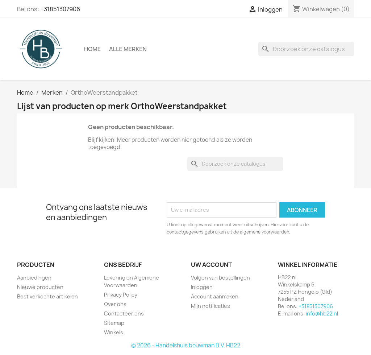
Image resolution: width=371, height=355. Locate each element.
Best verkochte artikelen (47, 296)
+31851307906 (60, 9)
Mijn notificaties (210, 305)
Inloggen (202, 287)
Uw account (211, 265)
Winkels (113, 332)
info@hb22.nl (322, 313)
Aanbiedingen (34, 277)
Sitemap (114, 322)
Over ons (115, 304)
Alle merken (128, 49)
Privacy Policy (120, 294)
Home (92, 49)
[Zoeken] (306, 49)
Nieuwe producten (40, 287)
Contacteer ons (124, 313)
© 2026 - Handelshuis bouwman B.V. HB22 (185, 345)
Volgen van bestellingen (220, 277)
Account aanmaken (214, 296)
